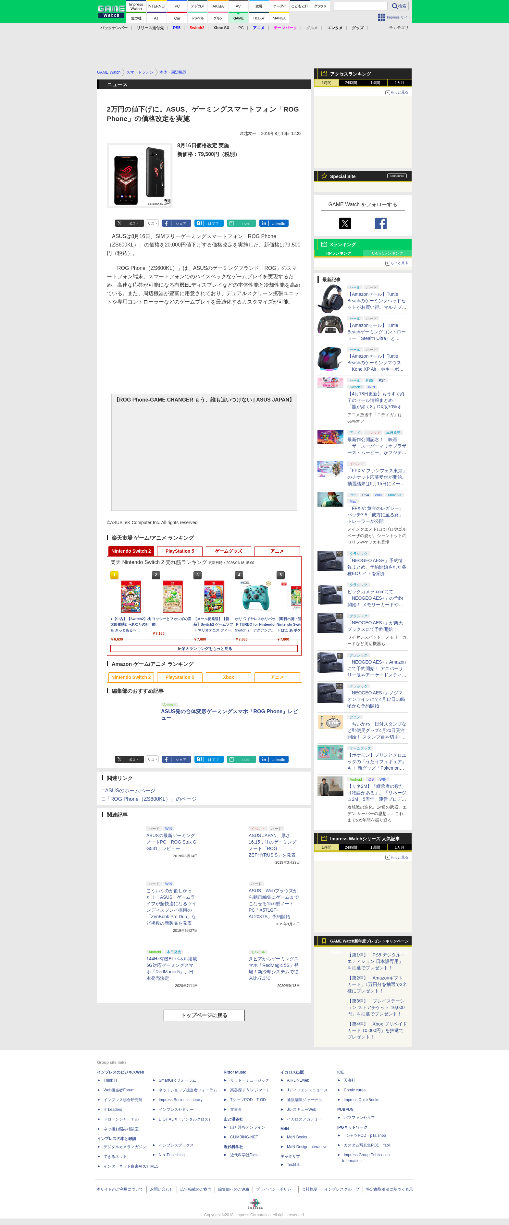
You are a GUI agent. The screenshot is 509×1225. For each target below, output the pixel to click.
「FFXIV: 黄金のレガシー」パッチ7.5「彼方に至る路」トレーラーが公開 (375, 515)
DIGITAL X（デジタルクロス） (185, 1119)
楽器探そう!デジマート (250, 1090)
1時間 (327, 82)
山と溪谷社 (233, 1119)
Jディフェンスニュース (307, 1090)
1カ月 (400, 82)
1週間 (375, 82)
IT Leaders (113, 1109)
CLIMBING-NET (244, 1137)
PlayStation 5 (180, 551)
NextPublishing (172, 1155)
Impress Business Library (181, 1100)
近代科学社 (233, 1147)
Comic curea (355, 1090)
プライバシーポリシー (275, 1189)
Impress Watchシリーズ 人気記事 (365, 838)
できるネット (115, 1156)
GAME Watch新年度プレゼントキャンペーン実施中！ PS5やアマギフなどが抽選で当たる (369, 943)
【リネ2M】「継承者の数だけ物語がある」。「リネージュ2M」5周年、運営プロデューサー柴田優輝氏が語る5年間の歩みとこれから (376, 799)
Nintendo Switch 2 (131, 551)
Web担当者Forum (119, 1090)
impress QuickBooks (361, 1100)
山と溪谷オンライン (247, 1127)
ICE (340, 1072)
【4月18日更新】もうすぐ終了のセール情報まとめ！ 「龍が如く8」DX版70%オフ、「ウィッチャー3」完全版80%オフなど (376, 406)
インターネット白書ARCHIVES (131, 1166)
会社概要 (309, 1189)
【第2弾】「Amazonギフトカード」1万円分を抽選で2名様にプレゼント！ (377, 984)
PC (241, 28)
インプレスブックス (176, 1145)
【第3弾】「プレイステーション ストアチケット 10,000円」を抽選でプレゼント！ (376, 1007)
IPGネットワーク (352, 1127)
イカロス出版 (292, 1072)
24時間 (351, 82)
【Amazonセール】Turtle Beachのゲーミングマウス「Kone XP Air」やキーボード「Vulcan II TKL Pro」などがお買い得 (376, 369)
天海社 (349, 1080)
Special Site (343, 176)
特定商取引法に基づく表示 (389, 1189)
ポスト (134, 223)
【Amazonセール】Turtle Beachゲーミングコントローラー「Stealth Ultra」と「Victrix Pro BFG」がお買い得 (376, 338)
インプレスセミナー (176, 1109)
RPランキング (338, 253)
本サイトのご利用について (119, 1189)
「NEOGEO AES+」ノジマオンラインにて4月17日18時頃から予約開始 (376, 699)
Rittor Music (235, 1072)
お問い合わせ (161, 1189)
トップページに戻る (204, 1015)
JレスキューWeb (301, 1109)
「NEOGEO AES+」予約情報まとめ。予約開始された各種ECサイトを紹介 (376, 567)
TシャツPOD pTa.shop (365, 1135)
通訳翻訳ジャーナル (304, 1100)
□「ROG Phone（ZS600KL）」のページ (149, 799)
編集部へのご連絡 (233, 1189)
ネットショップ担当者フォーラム (188, 1090)
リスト (152, 223)
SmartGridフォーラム (177, 1080)
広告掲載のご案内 (195, 1189)
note (245, 223)
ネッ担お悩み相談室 (121, 1129)
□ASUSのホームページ (128, 790)
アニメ (277, 551)
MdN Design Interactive (307, 1147)
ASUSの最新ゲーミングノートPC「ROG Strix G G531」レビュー (171, 842)
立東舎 (236, 1109)
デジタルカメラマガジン (125, 1147)
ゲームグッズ (228, 551)
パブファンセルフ (359, 1117)
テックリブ (290, 1156)
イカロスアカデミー (304, 1119)
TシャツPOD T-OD (248, 1100)
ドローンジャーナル (121, 1119)
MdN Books (297, 1137)
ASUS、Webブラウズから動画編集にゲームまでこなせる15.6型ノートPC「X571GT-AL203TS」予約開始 (274, 903)
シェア (181, 223)
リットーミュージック (249, 1080)
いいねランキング (387, 253)
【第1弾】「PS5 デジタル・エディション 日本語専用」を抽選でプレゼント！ (376, 961)
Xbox (228, 677)
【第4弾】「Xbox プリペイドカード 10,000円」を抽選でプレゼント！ (377, 1030)
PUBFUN (345, 1109)
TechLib (293, 1164)
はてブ (213, 223)
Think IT (111, 1080)
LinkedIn (278, 223)
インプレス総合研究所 (123, 1100)
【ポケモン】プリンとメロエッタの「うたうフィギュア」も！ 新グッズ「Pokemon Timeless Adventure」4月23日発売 (376, 768)
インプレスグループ (341, 1189)
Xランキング (343, 244)
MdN (284, 1129)
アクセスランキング (350, 74)
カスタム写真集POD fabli (367, 1145)
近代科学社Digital (245, 1155)
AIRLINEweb (298, 1080)
